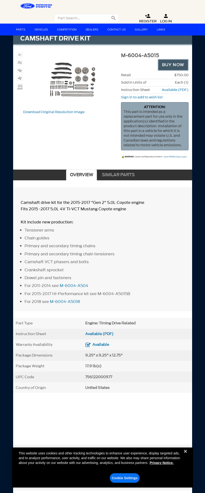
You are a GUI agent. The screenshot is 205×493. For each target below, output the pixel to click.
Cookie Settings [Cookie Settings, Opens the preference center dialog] (124, 481)
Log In (166, 18)
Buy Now (173, 65)
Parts (20, 29)
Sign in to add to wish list (142, 97)
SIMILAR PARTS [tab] (118, 175)
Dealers (92, 29)
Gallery (141, 29)
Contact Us (116, 29)
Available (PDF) (175, 89)
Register (148, 18)
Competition (67, 29)
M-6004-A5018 (65, 301)
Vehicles (41, 29)
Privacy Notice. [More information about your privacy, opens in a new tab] (161, 465)
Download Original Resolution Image (53, 112)
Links (161, 29)
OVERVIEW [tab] (81, 175)
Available (100, 344)
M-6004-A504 (74, 285)
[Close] (185, 458)
